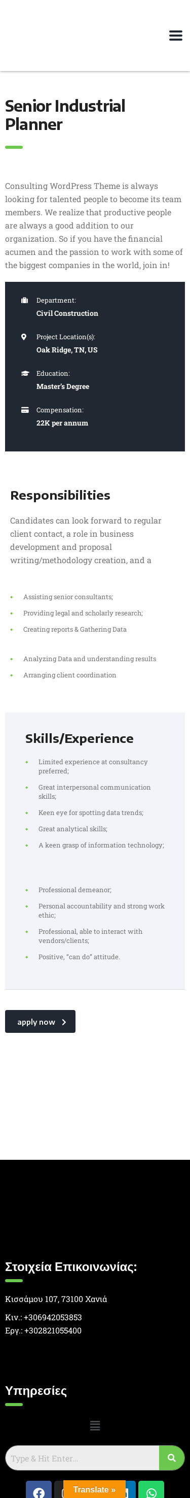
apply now (41, 1022)
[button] (94, 1425)
